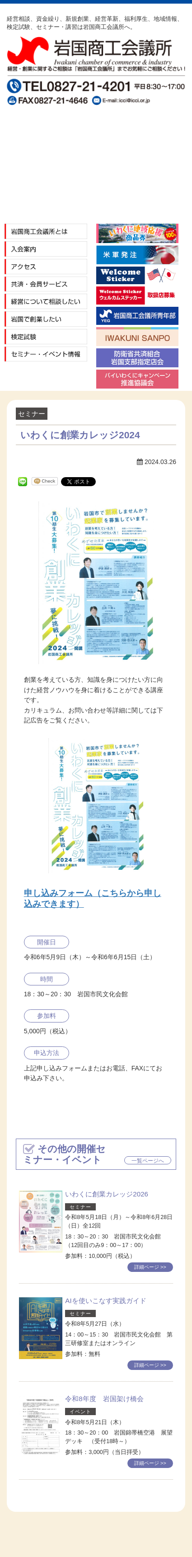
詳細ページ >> (150, 1267)
